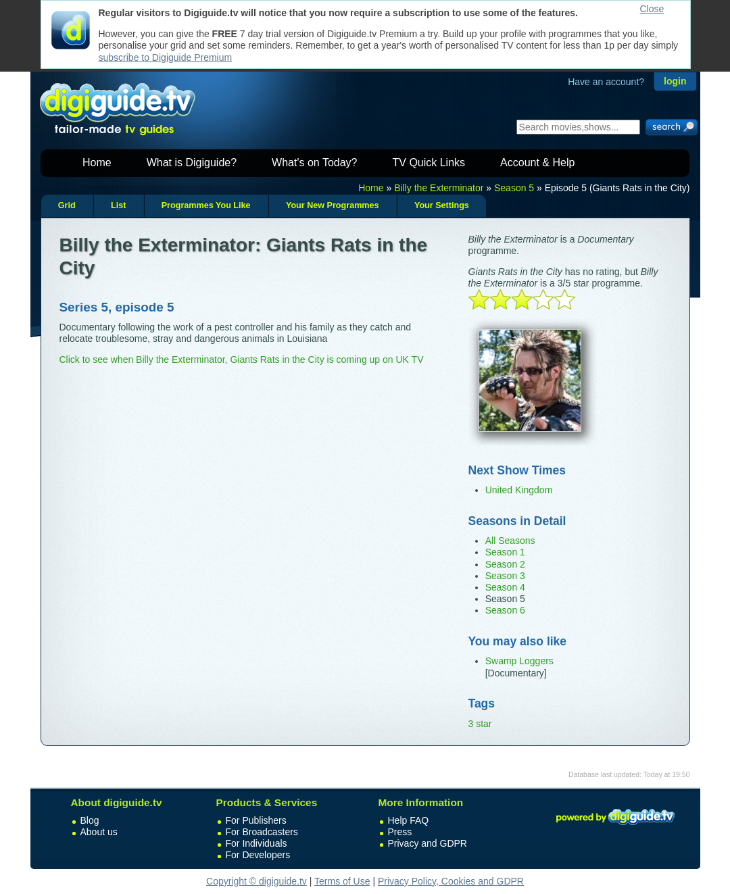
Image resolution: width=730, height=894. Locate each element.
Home (97, 162)
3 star (480, 723)
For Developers (258, 854)
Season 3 (505, 575)
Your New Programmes (332, 205)
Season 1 (505, 552)
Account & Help (537, 162)
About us (99, 831)
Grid (67, 205)
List (118, 205)
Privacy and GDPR (427, 843)
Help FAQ (408, 820)
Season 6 (505, 610)
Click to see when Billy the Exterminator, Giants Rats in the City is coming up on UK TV (241, 359)
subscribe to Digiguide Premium (166, 57)
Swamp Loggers (519, 660)
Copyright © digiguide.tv (256, 881)
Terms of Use (342, 881)
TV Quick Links (428, 162)
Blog (89, 820)
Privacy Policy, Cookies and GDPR (451, 881)
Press (400, 831)
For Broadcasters (262, 831)
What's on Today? (314, 162)
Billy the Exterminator (438, 187)
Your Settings (441, 205)
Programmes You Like (206, 205)
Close (652, 8)
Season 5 (514, 187)
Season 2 (505, 564)
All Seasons (510, 540)
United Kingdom (519, 490)
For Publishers (256, 820)
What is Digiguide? (192, 162)
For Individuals (256, 843)
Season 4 (505, 587)
